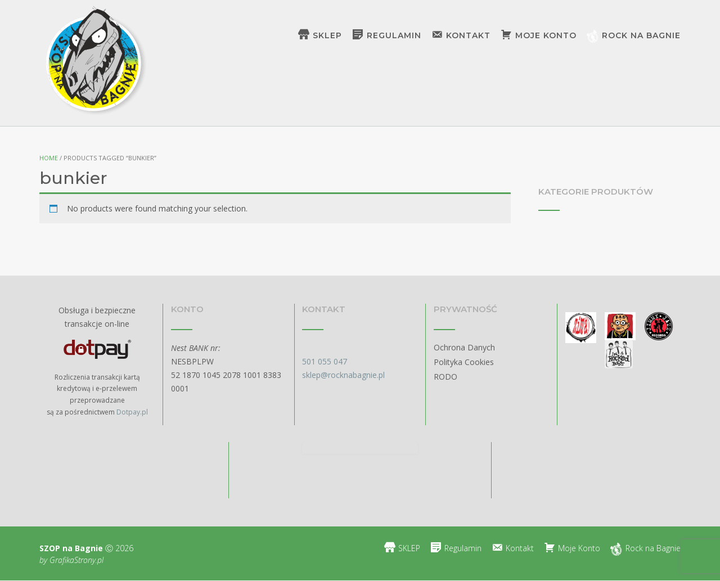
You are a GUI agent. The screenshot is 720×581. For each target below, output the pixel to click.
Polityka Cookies (464, 362)
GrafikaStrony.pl (75, 560)
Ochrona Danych (464, 347)
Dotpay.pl (132, 412)
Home (48, 158)
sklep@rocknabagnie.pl (343, 375)
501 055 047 (324, 361)
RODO (445, 376)
